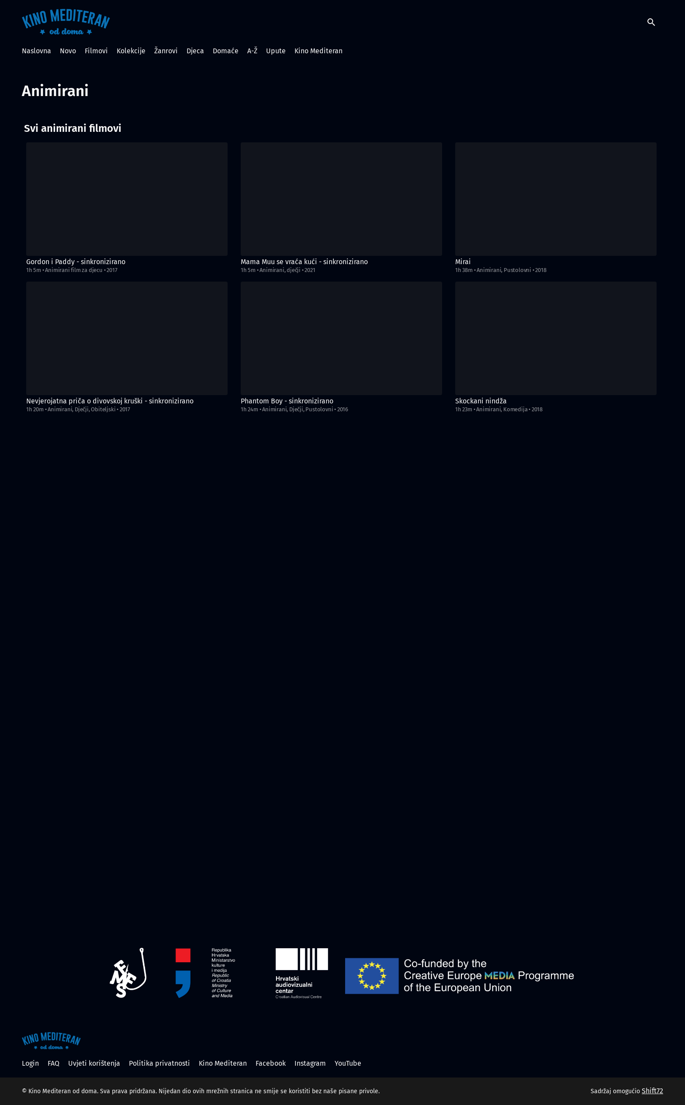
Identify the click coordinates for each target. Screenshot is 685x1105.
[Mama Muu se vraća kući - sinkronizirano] (341, 199)
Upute (276, 51)
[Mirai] (556, 199)
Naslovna (36, 51)
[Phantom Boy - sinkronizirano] (341, 338)
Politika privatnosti (159, 1063)
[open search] (655, 21)
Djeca (195, 51)
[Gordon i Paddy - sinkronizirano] (127, 199)
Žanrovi (166, 51)
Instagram (310, 1063)
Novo (68, 51)
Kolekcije (131, 51)
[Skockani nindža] (556, 338)
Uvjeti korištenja (94, 1063)
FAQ (53, 1063)
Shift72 (652, 1091)
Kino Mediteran (318, 51)
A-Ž (252, 51)
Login (30, 1063)
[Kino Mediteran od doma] (51, 1041)
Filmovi (96, 51)
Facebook (271, 1063)
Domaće (226, 51)
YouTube (348, 1063)
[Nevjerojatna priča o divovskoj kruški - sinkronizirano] (127, 338)
